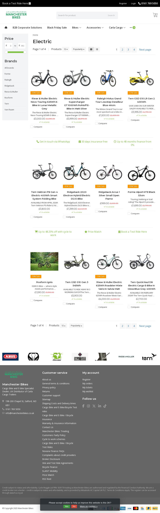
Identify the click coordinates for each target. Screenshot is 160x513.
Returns (46, 391)
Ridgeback (9, 85)
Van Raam (9, 109)
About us (46, 379)
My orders (87, 383)
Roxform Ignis (44, 282)
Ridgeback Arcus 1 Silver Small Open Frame (109, 195)
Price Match (94, 231)
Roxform (9, 97)
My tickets (87, 387)
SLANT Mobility (50, 471)
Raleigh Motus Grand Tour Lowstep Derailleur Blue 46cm (109, 102)
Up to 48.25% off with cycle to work (55, 233)
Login (133, 3)
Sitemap (46, 399)
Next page (145, 49)
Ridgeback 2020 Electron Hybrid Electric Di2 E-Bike (76, 195)
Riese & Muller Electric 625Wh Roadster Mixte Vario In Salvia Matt (109, 285)
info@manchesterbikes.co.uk (20, 413)
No (74, 506)
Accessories (95, 27)
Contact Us (47, 427)
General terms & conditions (56, 383)
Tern (7, 103)
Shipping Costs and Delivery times (59, 403)
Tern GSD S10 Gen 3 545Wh (76, 284)
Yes (66, 506)
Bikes (76, 27)
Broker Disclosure (51, 459)
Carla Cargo (117, 27)
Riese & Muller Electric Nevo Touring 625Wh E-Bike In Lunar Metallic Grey (44, 103)
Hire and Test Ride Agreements (57, 463)
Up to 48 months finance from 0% (134, 143)
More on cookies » (88, 506)
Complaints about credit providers (59, 455)
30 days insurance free (94, 141)
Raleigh (8, 79)
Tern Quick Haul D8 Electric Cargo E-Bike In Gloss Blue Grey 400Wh (141, 285)
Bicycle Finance (49, 467)
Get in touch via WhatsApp (55, 141)
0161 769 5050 (149, 3)
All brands (9, 67)
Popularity (78, 49)
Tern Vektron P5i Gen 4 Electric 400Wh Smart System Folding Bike (44, 195)
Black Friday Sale (57, 27)
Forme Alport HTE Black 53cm (141, 194)
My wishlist (87, 391)
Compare (38, 126)
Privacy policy (49, 387)
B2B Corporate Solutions (27, 27)
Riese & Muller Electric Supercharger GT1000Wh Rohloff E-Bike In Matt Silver (76, 103)
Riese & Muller (11, 91)
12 (66, 49)
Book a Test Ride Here (15, 3)
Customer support (51, 395)
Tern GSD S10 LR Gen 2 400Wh (141, 100)
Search (111, 15)
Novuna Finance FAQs (53, 451)
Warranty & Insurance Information (59, 423)
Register (123, 3)
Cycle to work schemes (53, 439)
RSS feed (46, 478)
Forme (7, 73)
